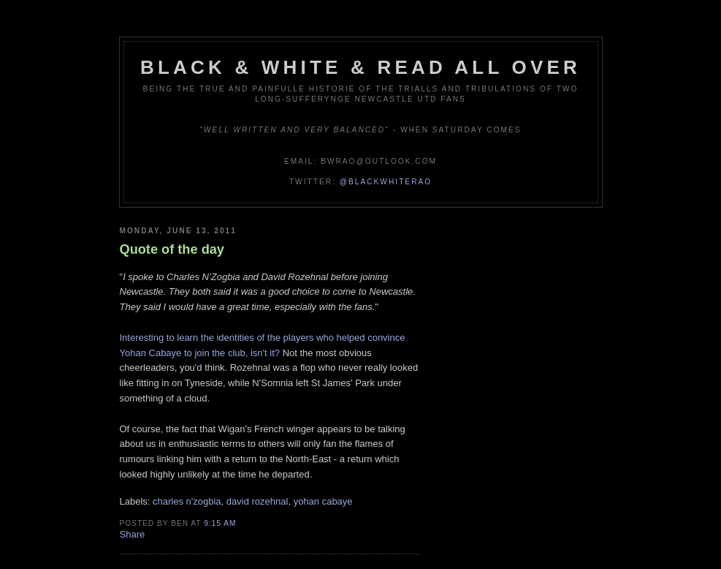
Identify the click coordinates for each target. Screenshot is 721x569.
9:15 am (220, 523)
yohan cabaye (323, 501)
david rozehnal (257, 501)
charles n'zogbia (187, 501)
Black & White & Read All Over (360, 67)
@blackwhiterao (386, 182)
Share (132, 534)
